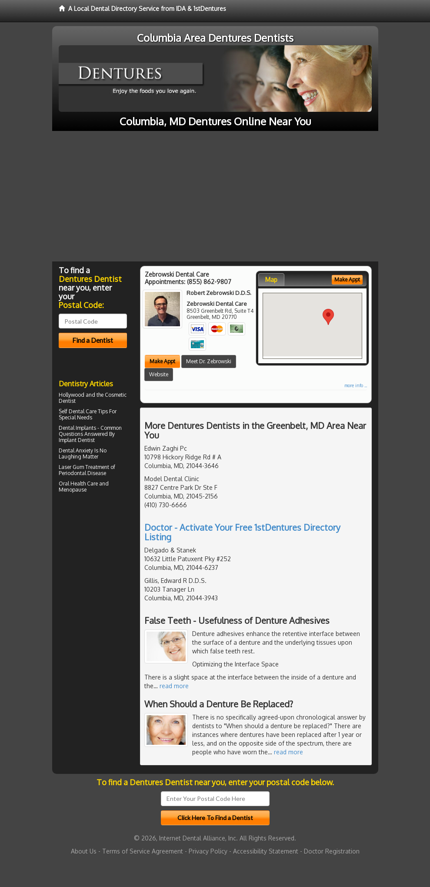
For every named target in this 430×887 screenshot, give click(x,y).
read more (174, 686)
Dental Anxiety (76, 450)
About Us (84, 851)
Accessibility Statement (265, 851)
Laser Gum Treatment (84, 467)
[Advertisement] (215, 196)
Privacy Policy (208, 851)
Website (158, 374)
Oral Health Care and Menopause (84, 486)
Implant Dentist (77, 440)
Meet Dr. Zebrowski (208, 361)
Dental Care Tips (88, 411)
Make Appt (162, 361)
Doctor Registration (332, 851)
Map (271, 279)
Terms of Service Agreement (142, 851)
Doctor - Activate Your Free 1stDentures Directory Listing (242, 532)
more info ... (355, 385)
